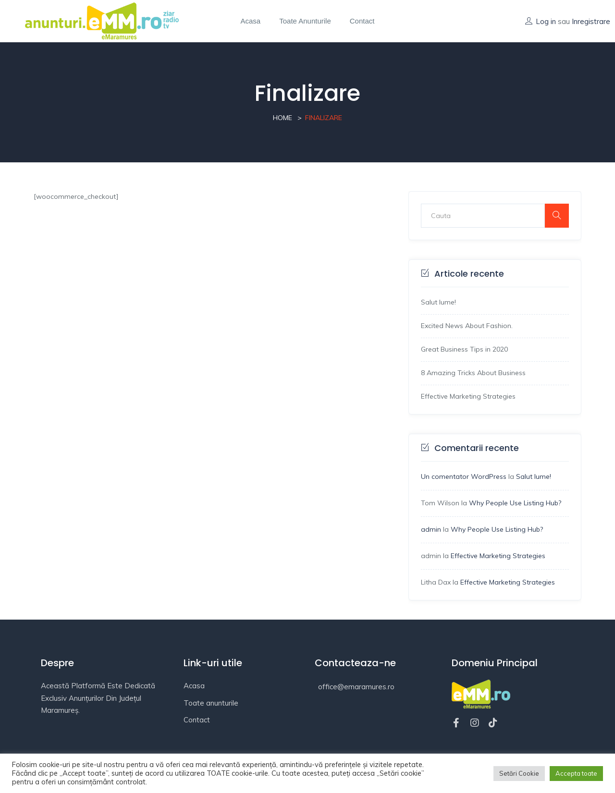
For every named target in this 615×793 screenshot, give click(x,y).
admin (431, 529)
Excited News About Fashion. (467, 325)
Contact (362, 21)
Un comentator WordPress (463, 476)
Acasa (251, 21)
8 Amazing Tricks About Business (473, 372)
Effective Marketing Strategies (468, 396)
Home (282, 117)
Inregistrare (591, 21)
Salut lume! (438, 302)
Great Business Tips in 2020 (464, 349)
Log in (546, 21)
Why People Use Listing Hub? (515, 503)
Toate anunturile (305, 21)
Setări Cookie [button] (519, 773)
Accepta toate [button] (576, 773)
